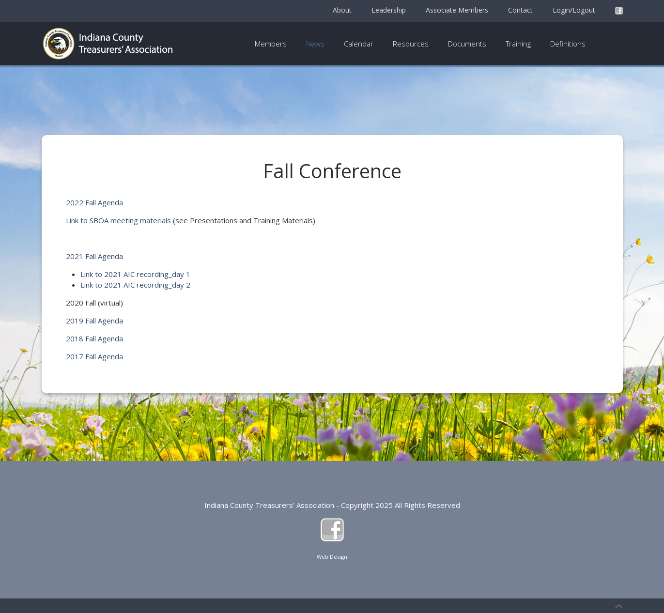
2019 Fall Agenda (94, 320)
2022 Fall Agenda (94, 202)
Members (271, 43)
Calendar (358, 43)
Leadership (388, 10)
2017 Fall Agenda (94, 356)
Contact (520, 10)
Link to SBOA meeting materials (118, 220)
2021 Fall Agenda (94, 256)
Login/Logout (574, 10)
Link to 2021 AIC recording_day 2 (135, 285)
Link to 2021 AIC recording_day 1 (135, 274)
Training (518, 43)
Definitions (568, 43)
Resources (411, 43)
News (315, 43)
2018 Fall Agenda (94, 338)
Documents (467, 43)
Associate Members (457, 10)
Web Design (332, 556)
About (342, 10)
